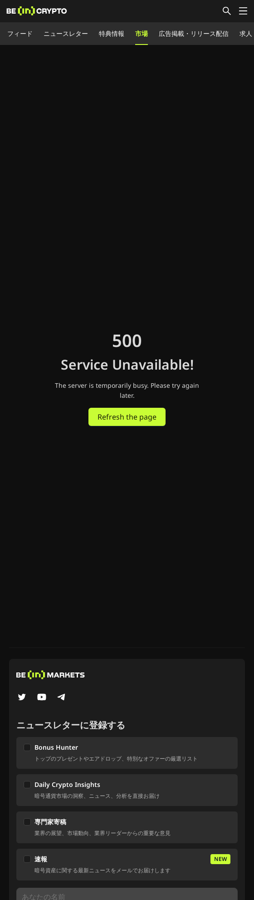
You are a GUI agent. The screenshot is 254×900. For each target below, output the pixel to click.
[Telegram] (61, 698)
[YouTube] (41, 698)
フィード (20, 33)
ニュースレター (66, 33)
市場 (141, 33)
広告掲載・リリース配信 (194, 33)
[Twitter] (21, 698)
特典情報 (111, 33)
